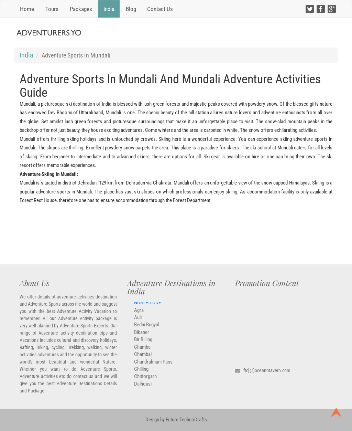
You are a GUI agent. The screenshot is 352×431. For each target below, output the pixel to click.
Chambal (143, 358)
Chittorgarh (145, 380)
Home (27, 9)
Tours (51, 9)
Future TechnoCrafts (186, 420)
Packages (81, 9)
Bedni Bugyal (146, 328)
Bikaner (141, 336)
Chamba (142, 350)
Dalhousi (143, 387)
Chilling (141, 372)
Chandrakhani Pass (153, 365)
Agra (139, 314)
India (108, 9)
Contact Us (160, 9)
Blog (131, 9)
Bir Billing (143, 343)
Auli (138, 321)
